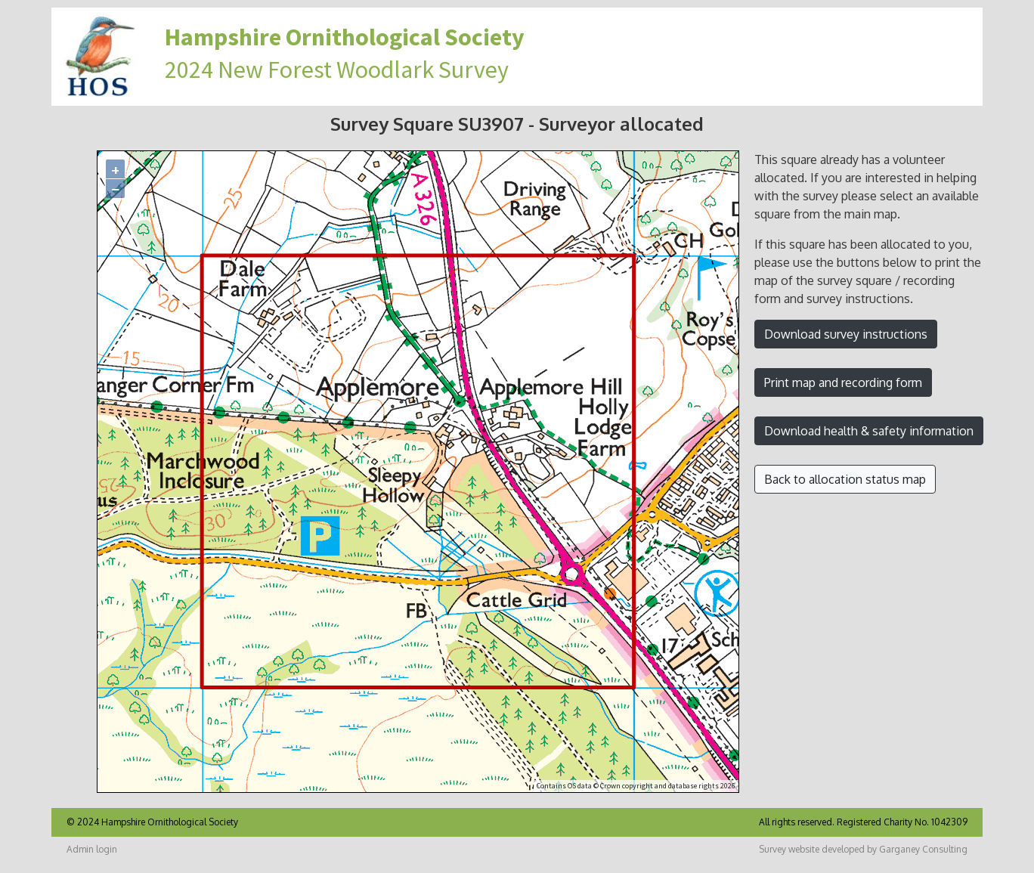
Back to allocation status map (845, 479)
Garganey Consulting (923, 849)
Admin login (92, 849)
